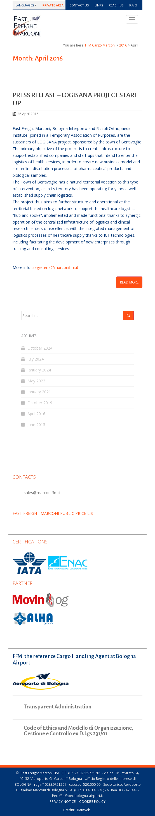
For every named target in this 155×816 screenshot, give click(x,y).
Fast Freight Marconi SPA (40, 773)
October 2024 (39, 348)
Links (98, 5)
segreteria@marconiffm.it (55, 267)
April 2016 (36, 413)
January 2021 (39, 391)
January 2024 (39, 370)
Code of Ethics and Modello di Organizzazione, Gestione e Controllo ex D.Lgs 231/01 (78, 730)
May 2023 (36, 380)
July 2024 (35, 359)
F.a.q (132, 5)
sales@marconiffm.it (42, 492)
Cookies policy (92, 801)
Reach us (115, 5)
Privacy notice (63, 801)
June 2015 (36, 424)
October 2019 (39, 402)
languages (24, 5)
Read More (129, 282)
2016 (123, 45)
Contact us (79, 5)
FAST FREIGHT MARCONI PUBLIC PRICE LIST (54, 513)
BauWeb (83, 810)
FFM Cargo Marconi (100, 45)
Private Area (53, 5)
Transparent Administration (57, 707)
